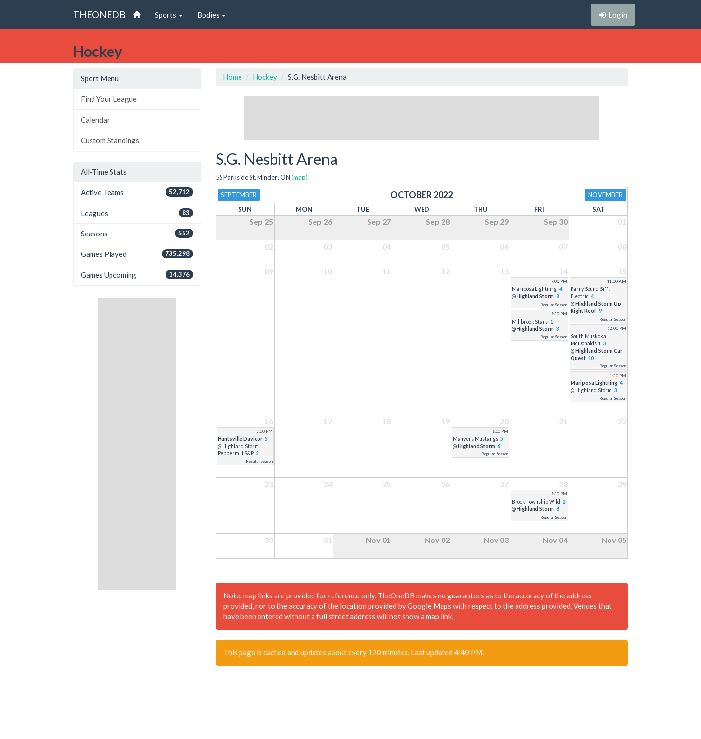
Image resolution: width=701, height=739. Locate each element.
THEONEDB (99, 14)
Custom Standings (110, 140)
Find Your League (109, 98)
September (239, 194)
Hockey (265, 76)
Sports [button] (169, 14)
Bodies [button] (211, 14)
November (605, 194)
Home (232, 76)
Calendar (95, 119)
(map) (299, 177)
